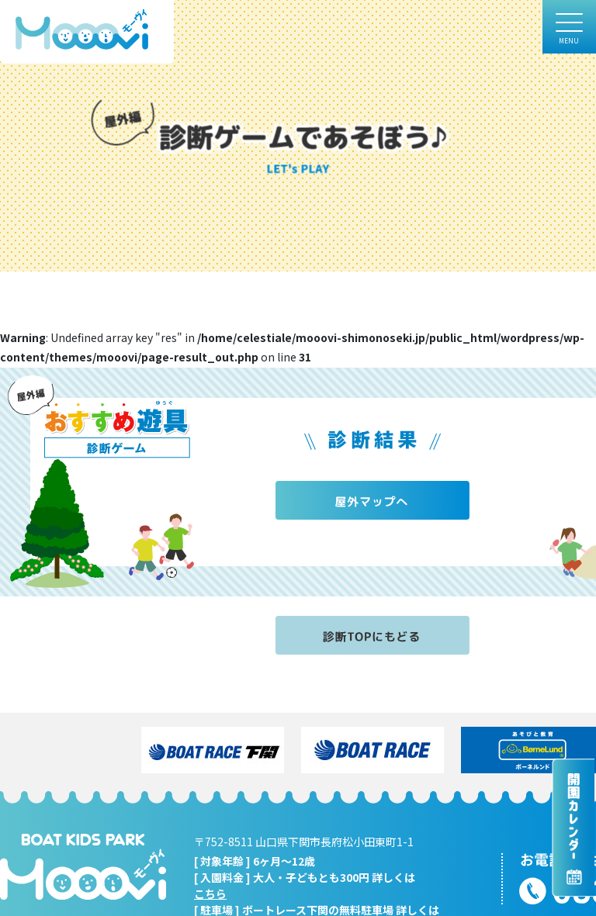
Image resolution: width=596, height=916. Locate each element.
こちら (210, 893)
